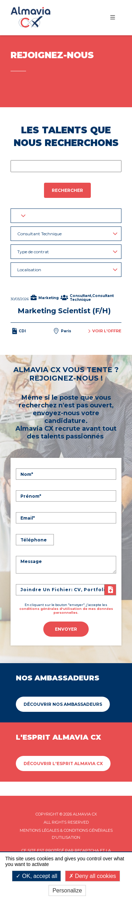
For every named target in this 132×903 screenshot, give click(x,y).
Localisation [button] (67, 270)
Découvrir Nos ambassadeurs (63, 704)
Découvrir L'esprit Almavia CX (63, 763)
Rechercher (67, 190)
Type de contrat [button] (67, 252)
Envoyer (66, 629)
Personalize (67, 890)
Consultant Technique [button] (67, 234)
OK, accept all (36, 876)
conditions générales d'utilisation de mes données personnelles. (66, 610)
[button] (66, 215)
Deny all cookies (92, 876)
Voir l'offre (104, 331)
